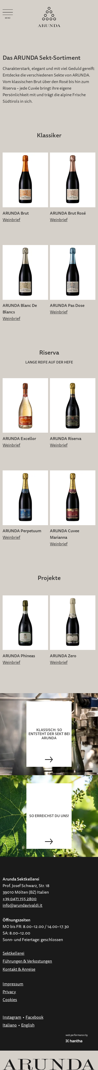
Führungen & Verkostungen (27, 961)
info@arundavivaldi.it (22, 905)
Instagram (12, 1017)
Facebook (34, 1017)
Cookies (10, 1000)
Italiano (10, 1025)
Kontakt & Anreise (19, 969)
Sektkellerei (13, 953)
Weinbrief (11, 220)
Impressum (13, 984)
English (27, 1025)
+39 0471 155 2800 (20, 899)
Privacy (9, 992)
